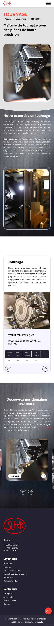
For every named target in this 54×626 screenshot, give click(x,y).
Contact (6, 604)
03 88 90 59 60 (9, 551)
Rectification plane (11, 571)
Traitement (8, 577)
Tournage (7, 564)
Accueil (8, 19)
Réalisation (34, 622)
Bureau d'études (10, 581)
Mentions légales (12, 619)
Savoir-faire (21, 19)
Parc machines (9, 601)
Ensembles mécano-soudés (15, 574)
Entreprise (7, 594)
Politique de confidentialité (34, 619)
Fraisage (7, 567)
